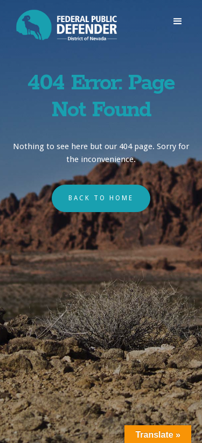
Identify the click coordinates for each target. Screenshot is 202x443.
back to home (101, 198)
